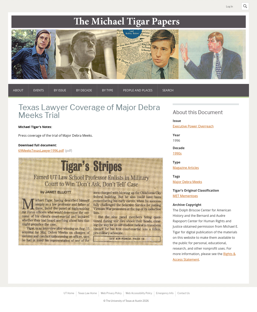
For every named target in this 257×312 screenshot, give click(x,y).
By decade (84, 92)
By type (110, 92)
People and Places (137, 90)
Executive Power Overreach (193, 126)
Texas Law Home (87, 293)
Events (41, 92)
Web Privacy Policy (111, 293)
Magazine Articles (186, 167)
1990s (177, 153)
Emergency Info (165, 293)
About (21, 92)
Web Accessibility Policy (138, 293)
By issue (62, 92)
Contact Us (183, 293)
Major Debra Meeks (187, 182)
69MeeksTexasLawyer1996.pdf (41, 150)
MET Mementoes (185, 196)
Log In (229, 6)
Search (167, 90)
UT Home (69, 293)
